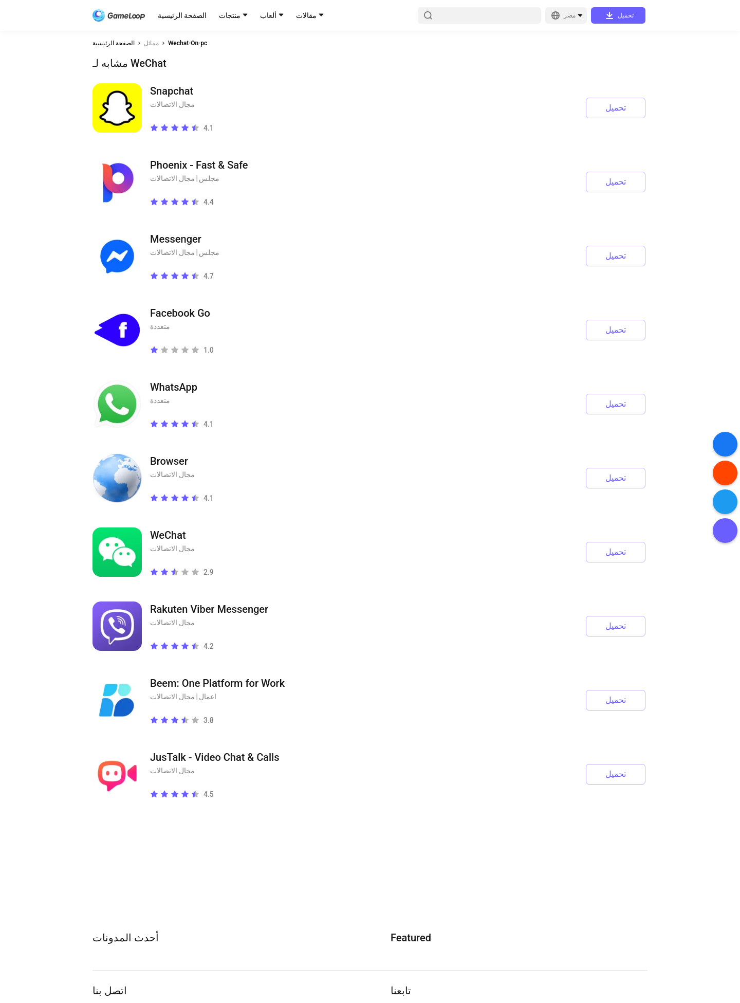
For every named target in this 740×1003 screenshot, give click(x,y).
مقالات (306, 15)
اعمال (207, 696)
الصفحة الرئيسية (182, 15)
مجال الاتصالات (172, 104)
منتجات (229, 15)
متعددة (160, 326)
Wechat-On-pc (187, 43)
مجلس (209, 178)
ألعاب (268, 15)
